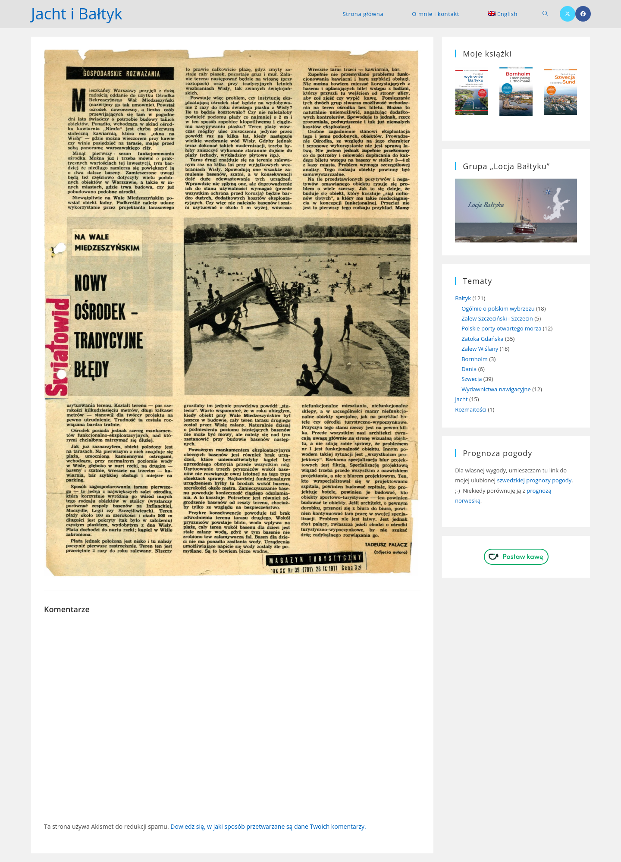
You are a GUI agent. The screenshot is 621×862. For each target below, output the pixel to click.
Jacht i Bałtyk (76, 13)
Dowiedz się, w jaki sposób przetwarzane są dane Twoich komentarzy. (268, 826)
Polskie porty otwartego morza (501, 328)
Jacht (461, 399)
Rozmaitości (470, 409)
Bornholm (474, 359)
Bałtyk (463, 298)
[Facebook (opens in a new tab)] (583, 14)
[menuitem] (503, 14)
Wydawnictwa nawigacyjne (496, 389)
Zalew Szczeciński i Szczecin (497, 318)
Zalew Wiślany (479, 348)
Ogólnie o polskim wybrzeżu (498, 308)
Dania (469, 369)
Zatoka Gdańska (482, 339)
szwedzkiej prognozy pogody (534, 480)
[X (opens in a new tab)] (567, 14)
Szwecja (471, 379)
